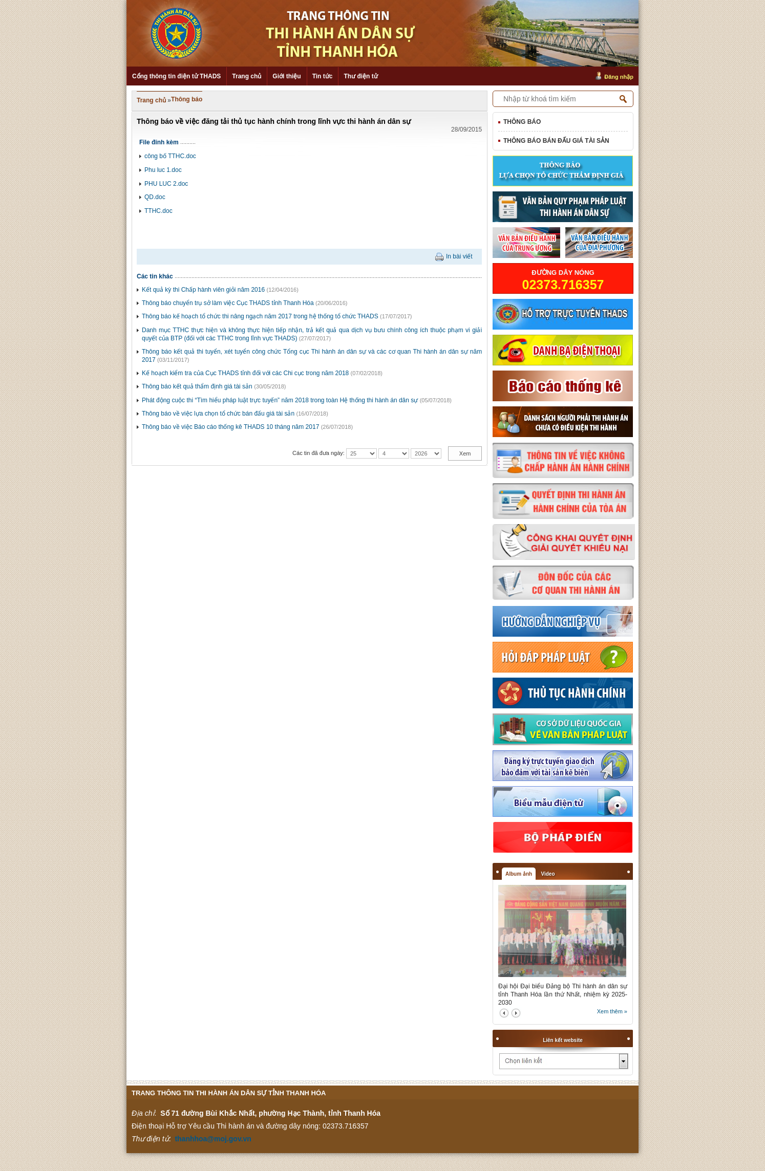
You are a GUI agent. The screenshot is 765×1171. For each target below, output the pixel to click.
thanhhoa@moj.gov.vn (213, 1139)
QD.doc (154, 197)
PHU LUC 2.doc (166, 183)
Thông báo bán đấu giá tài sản (556, 140)
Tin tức (322, 76)
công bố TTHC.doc (170, 156)
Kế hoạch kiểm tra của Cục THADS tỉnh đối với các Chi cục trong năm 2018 (245, 373)
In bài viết (459, 256)
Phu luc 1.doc (163, 170)
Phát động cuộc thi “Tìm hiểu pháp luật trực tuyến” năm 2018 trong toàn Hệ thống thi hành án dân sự (280, 400)
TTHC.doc (158, 210)
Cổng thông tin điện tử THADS (176, 76)
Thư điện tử (360, 76)
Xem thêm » (612, 1011)
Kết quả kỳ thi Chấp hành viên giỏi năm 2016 (203, 289)
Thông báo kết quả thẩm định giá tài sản (197, 386)
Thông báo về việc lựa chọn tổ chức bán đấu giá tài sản (218, 413)
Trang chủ (246, 76)
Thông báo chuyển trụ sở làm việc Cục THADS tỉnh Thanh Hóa (228, 303)
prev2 (504, 1013)
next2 (516, 1013)
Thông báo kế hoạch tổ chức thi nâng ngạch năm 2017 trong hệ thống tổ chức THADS (260, 316)
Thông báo (186, 99)
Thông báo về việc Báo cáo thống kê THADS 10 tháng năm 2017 (230, 426)
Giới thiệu (286, 76)
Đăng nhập (618, 77)
